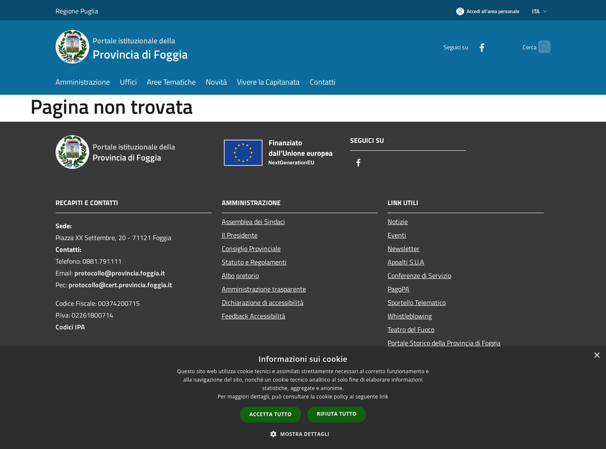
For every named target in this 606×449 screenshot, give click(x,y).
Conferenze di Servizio (419, 275)
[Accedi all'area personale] (487, 11)
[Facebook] (465, 46)
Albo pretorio (240, 275)
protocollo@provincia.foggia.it (119, 273)
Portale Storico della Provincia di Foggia (444, 343)
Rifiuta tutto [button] (337, 413)
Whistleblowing (410, 316)
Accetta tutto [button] (271, 414)
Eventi (397, 235)
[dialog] (303, 398)
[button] (303, 434)
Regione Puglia (77, 11)
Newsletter (404, 248)
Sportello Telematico (417, 302)
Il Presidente (240, 235)
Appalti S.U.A (406, 262)
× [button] (596, 356)
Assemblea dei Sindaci (253, 221)
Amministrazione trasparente (264, 289)
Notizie (398, 221)
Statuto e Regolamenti (254, 262)
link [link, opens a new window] (384, 396)
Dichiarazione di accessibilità (262, 302)
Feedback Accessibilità (253, 316)
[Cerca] (540, 47)
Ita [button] (540, 11)
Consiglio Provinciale (251, 248)
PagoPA (398, 289)
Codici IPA (70, 327)
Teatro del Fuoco (411, 329)
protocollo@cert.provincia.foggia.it (120, 285)
